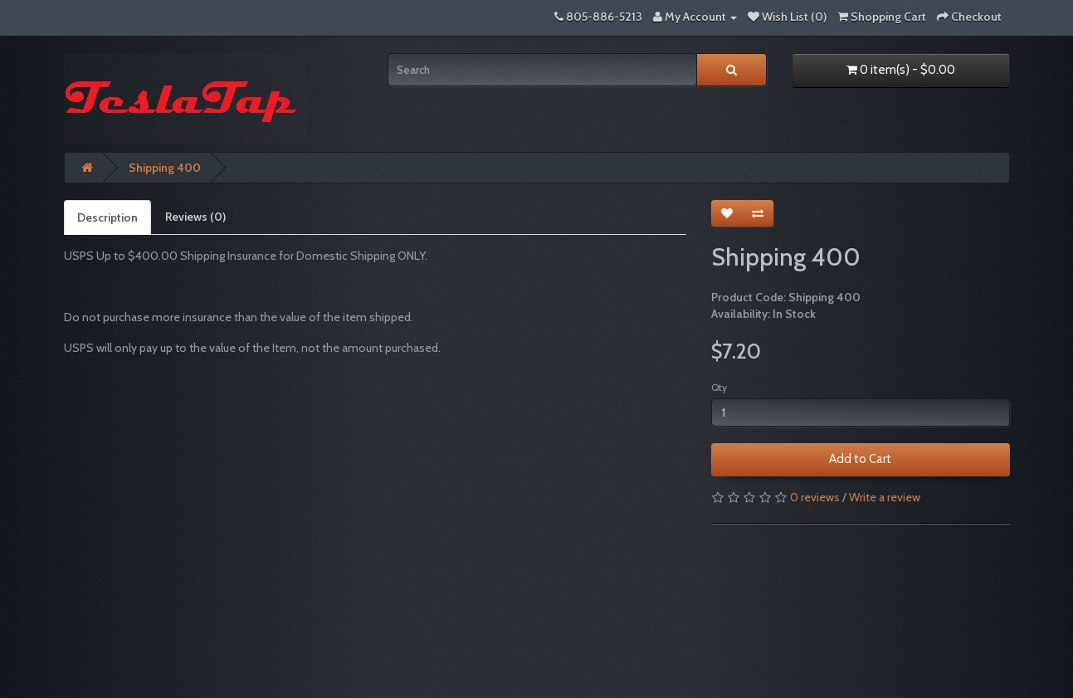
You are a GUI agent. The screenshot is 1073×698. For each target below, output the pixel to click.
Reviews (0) (195, 216)
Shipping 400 (165, 167)
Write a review (884, 497)
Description (107, 217)
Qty (719, 387)
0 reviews (815, 497)
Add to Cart (860, 459)
